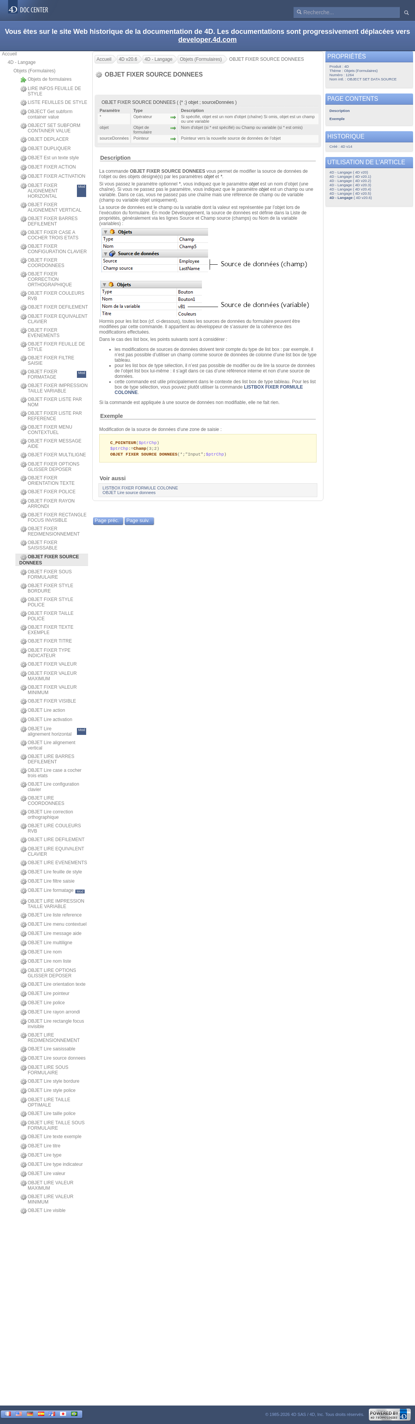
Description (115, 158)
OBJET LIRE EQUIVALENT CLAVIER (52, 851)
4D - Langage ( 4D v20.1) (350, 176)
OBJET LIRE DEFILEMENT (52, 840)
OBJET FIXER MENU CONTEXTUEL (46, 429)
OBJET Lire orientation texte (53, 985)
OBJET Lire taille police (48, 1114)
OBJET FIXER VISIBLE (48, 701)
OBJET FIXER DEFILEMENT (54, 307)
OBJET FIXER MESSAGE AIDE (51, 443)
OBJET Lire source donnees (53, 1058)
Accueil (9, 54)
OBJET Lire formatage (52, 891)
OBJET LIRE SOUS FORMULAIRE (44, 1070)
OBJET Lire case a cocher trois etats (51, 773)
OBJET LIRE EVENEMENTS (53, 863)
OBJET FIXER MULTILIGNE (53, 455)
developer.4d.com (207, 39)
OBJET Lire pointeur (45, 994)
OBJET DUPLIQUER (45, 149)
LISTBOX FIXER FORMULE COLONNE (140, 489)
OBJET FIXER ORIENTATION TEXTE (47, 480)
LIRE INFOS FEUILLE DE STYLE (50, 91)
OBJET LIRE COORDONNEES (42, 800)
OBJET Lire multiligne (46, 943)
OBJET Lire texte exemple (51, 1137)
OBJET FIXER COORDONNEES (42, 262)
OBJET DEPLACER (44, 140)
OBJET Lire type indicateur (51, 1165)
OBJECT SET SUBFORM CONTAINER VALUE (50, 128)
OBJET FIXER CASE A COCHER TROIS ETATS (49, 235)
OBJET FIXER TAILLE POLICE (46, 616)
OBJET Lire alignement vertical (47, 745)
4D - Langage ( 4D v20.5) (350, 193)
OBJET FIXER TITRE (46, 641)
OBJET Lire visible (42, 1211)
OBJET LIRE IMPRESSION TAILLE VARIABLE (52, 903)
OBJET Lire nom (41, 952)
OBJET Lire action (42, 711)
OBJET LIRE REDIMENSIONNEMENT (50, 1037)
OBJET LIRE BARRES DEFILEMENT (47, 759)
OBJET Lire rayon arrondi (50, 1012)
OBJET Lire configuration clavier (49, 786)
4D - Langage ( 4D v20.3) (350, 185)
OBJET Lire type (41, 1155)
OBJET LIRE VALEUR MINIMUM (46, 1199)
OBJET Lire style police (48, 1091)
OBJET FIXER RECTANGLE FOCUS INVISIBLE (53, 517)
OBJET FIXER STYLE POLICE (46, 602)
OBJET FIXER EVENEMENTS (40, 332)
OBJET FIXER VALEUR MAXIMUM (48, 676)
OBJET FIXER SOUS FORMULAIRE (46, 574)
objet (209, 176)
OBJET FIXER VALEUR (48, 664)
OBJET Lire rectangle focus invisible (52, 1023)
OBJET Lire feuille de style (51, 872)
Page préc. (107, 521)
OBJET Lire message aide (51, 934)
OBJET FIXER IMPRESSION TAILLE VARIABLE (54, 388)
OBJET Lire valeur (42, 1174)
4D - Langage (22, 62)
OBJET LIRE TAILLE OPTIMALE (45, 1102)
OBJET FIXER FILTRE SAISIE (47, 360)
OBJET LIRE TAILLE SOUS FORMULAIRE (52, 1125)
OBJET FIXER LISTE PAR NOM (51, 402)
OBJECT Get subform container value (46, 114)
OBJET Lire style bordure (50, 1081)
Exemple (111, 416)
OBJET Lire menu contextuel (53, 925)
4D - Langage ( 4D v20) (349, 172)
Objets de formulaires (46, 80)
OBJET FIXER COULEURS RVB (52, 295)
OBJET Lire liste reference (51, 915)
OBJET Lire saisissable (47, 1049)
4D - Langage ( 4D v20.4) (350, 189)
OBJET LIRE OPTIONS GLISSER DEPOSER (48, 973)
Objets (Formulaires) (34, 70)
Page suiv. (138, 521)
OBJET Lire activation (46, 720)
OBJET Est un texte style (49, 158)
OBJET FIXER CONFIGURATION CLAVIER (53, 249)
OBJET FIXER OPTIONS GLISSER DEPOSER (49, 466)
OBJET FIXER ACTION (48, 167)
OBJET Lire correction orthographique (46, 814)
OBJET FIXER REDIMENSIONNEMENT (50, 531)
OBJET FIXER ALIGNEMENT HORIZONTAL (53, 191)
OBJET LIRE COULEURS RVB (50, 828)
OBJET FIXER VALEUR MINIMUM (48, 689)
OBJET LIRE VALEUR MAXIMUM (46, 1185)
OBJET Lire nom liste (45, 961)
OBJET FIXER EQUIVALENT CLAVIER (53, 319)
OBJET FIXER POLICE (47, 492)
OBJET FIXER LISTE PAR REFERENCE (51, 416)
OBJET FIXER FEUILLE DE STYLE (52, 346)
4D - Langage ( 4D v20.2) (350, 181)
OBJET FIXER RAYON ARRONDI (47, 503)
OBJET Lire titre (40, 1146)
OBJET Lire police (42, 1003)
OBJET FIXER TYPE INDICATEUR (45, 653)
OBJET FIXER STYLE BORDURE (46, 588)
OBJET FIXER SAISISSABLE (38, 545)
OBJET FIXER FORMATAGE (53, 374)
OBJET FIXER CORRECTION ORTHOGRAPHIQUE (46, 279)
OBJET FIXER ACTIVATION (52, 177)
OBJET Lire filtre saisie (47, 881)
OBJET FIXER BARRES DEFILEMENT (49, 221)
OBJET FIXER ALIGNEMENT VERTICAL (51, 207)
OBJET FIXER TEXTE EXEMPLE (46, 629)
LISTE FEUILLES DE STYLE (53, 103)
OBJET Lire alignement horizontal (53, 731)
